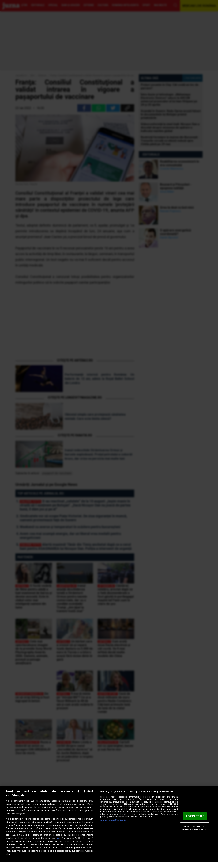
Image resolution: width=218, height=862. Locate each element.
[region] (109, 824)
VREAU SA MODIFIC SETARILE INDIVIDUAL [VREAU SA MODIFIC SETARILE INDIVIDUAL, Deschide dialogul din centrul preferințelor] (195, 828)
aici (58, 838)
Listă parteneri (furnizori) (113, 820)
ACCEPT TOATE (195, 816)
